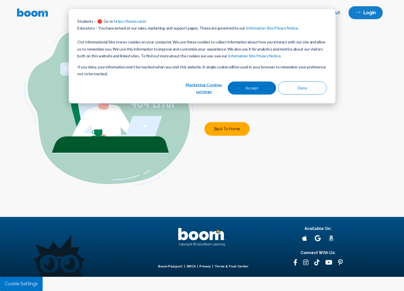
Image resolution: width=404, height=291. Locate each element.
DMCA (191, 266)
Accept (251, 87)
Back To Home (227, 129)
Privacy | (206, 266)
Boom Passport (170, 266)
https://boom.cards (130, 21)
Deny (302, 87)
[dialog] (202, 56)
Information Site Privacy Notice (272, 28)
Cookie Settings (21, 283)
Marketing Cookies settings (204, 88)
